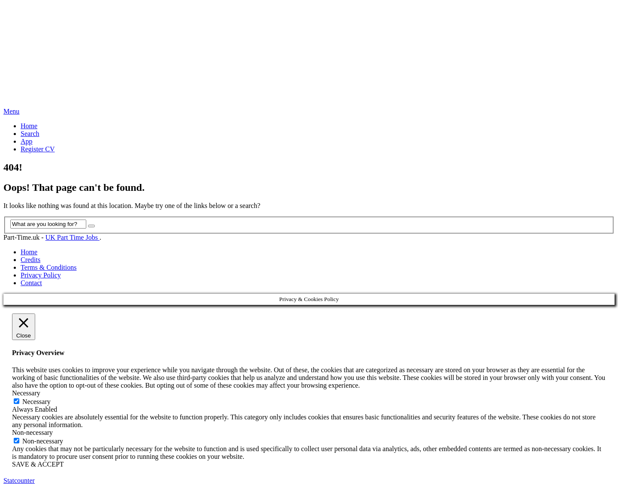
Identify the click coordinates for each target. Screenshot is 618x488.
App (27, 141)
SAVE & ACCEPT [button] (38, 464)
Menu (11, 111)
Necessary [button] (26, 393)
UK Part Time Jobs (72, 237)
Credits (30, 259)
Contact (31, 282)
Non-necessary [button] (32, 432)
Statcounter (19, 480)
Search (30, 133)
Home (29, 126)
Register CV (38, 149)
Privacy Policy (41, 275)
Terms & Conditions (48, 267)
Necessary (36, 401)
